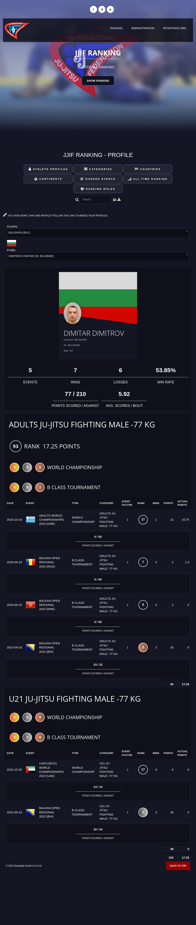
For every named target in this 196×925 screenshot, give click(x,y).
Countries (148, 169)
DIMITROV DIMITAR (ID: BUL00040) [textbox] (31, 256)
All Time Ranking (148, 178)
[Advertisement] (98, 896)
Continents (48, 178)
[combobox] (98, 234)
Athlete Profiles (48, 169)
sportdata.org (174, 28)
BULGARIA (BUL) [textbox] (19, 232)
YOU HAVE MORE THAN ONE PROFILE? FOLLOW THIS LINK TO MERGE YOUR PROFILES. (55, 215)
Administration (142, 28)
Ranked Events (98, 178)
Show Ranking (98, 80)
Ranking (116, 28)
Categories (98, 169)
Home (97, 28)
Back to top (178, 866)
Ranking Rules (98, 188)
